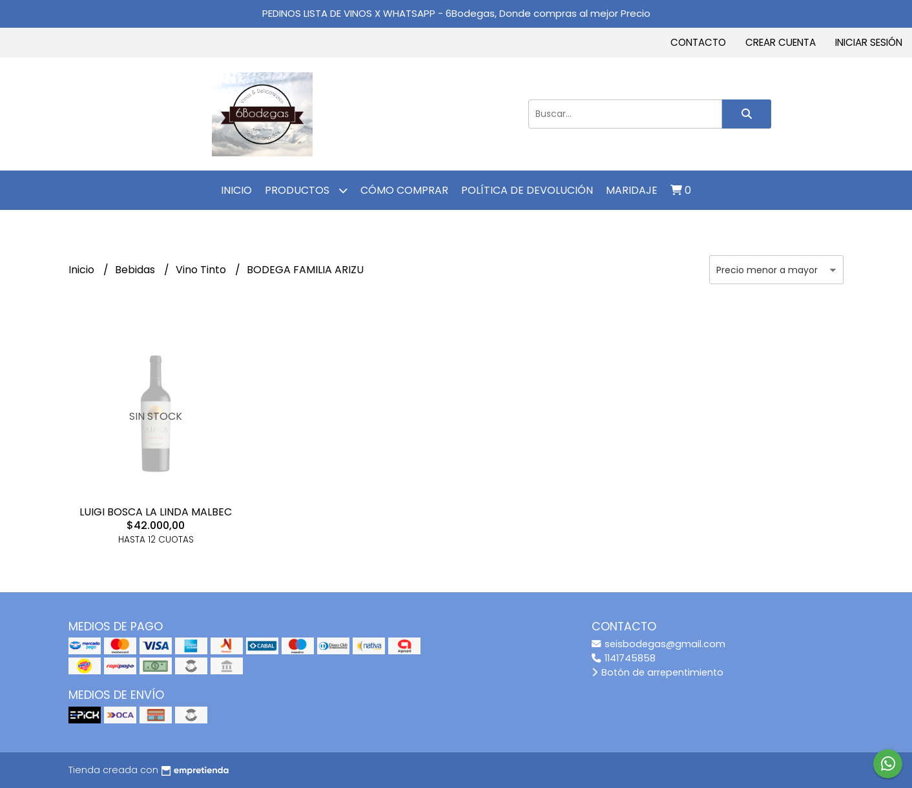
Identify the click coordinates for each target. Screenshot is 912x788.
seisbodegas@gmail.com (658, 644)
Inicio (236, 190)
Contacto (698, 42)
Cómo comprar (404, 190)
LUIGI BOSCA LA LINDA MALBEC (155, 511)
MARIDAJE (632, 190)
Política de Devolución (527, 190)
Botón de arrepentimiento (657, 672)
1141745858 (624, 658)
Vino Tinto (202, 269)
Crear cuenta (780, 42)
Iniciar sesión (868, 42)
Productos (306, 190)
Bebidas (136, 269)
